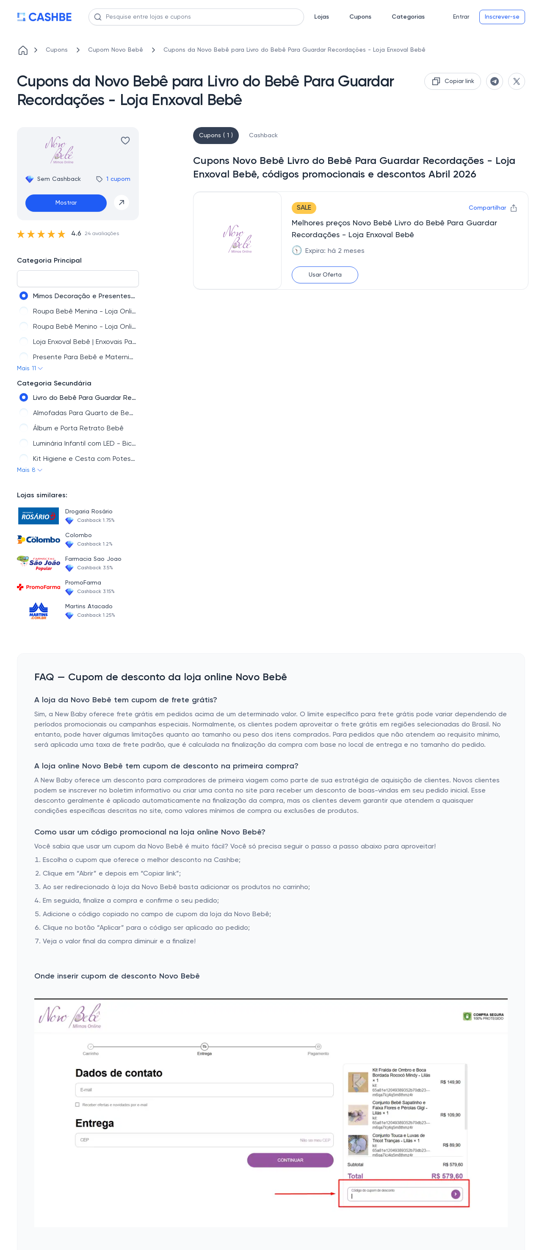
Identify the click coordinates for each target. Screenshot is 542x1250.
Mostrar (66, 203)
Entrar (461, 17)
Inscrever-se (502, 17)
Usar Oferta (325, 275)
